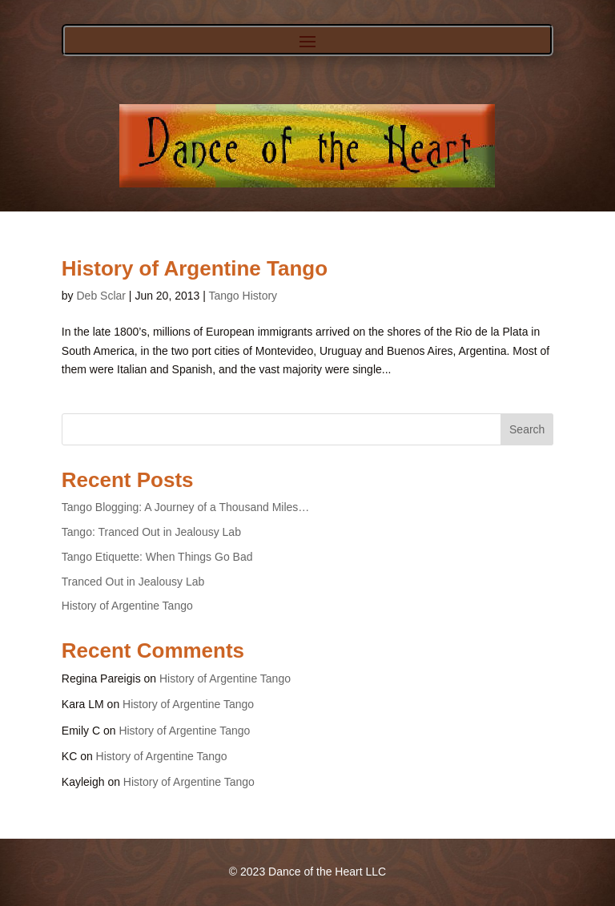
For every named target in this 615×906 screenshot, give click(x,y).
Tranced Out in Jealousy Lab (133, 581)
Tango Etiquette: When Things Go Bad (157, 556)
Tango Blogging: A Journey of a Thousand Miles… (186, 507)
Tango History (243, 295)
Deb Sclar (100, 295)
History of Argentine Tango (195, 268)
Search (527, 429)
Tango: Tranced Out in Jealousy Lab (151, 531)
